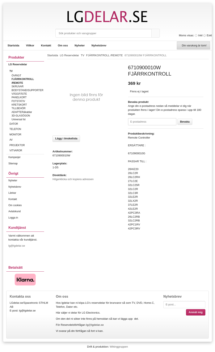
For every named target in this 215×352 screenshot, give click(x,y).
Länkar (12, 192)
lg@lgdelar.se (17, 245)
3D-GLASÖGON (21, 115)
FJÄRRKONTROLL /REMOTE (23, 81)
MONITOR (26, 134)
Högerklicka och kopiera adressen (73, 179)
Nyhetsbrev (99, 45)
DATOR (26, 123)
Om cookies (15, 205)
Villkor (30, 45)
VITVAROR (26, 150)
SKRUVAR (18, 86)
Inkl (200, 35)
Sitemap (13, 163)
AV (26, 139)
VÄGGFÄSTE (19, 93)
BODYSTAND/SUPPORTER (27, 90)
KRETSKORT (19, 104)
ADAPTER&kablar (22, 112)
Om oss (63, 45)
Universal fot (19, 119)
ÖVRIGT (16, 75)
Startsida (13, 45)
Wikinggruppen (119, 346)
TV (26, 71)
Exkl (209, 35)
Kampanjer (14, 157)
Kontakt (46, 45)
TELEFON (26, 129)
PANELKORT (19, 97)
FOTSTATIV (18, 101)
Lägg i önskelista (66, 138)
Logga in (13, 217)
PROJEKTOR (26, 145)
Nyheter (80, 45)
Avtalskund (14, 211)
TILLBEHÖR (19, 108)
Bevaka (185, 121)
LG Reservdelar (26, 64)
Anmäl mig (196, 312)
